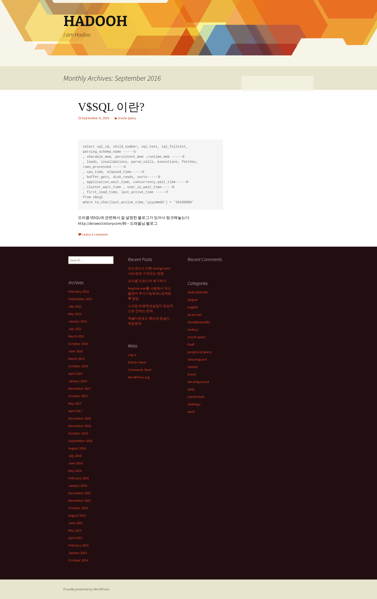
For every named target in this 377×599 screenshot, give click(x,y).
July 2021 (75, 329)
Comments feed (139, 370)
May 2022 (75, 314)
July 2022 (75, 306)
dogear (193, 299)
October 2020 (78, 344)
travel (192, 374)
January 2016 (77, 485)
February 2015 (78, 545)
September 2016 (80, 441)
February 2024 (78, 291)
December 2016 (79, 418)
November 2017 (79, 388)
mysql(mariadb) (199, 322)
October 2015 (78, 508)
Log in (132, 355)
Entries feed (137, 362)
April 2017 (75, 411)
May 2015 (75, 530)
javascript (195, 314)
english (193, 307)
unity (191, 389)
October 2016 (78, 433)
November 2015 (79, 500)
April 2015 (75, 538)
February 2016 (78, 478)
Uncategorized (198, 382)
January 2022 (77, 321)
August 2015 (77, 515)
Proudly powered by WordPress (86, 589)
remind (193, 367)
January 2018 (77, 381)
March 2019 (76, 358)
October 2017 (78, 396)
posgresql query (200, 352)
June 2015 (75, 523)
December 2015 (79, 493)
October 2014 (78, 560)
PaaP (191, 344)
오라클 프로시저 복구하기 (147, 281)
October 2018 (78, 366)
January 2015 (77, 553)
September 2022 (80, 299)
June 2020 (75, 351)
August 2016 (77, 448)
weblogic (194, 404)
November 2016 (79, 426)
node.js (193, 329)
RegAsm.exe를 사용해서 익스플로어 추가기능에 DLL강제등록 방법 (149, 293)
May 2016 (75, 470)
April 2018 (75, 373)
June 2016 (75, 463)
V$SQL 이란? (111, 106)
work (191, 411)
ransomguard (197, 359)
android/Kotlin (198, 292)
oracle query (127, 118)
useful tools (196, 397)
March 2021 (76, 336)
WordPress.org (139, 377)
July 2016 (75, 456)
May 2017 (75, 403)
